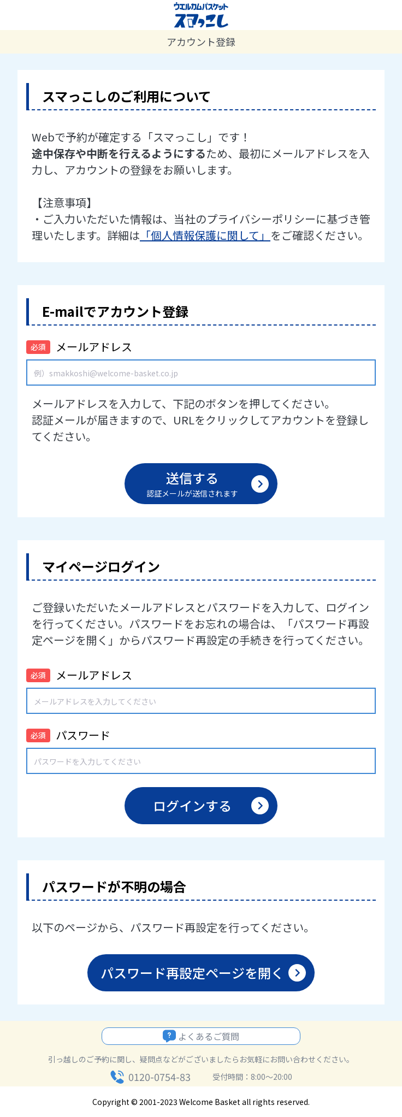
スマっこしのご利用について (126, 95)
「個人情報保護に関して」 (205, 235)
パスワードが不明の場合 (114, 886)
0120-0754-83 (159, 1076)
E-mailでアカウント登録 (115, 311)
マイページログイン (101, 566)
